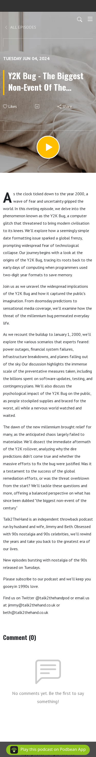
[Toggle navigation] (90, 19)
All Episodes (20, 27)
